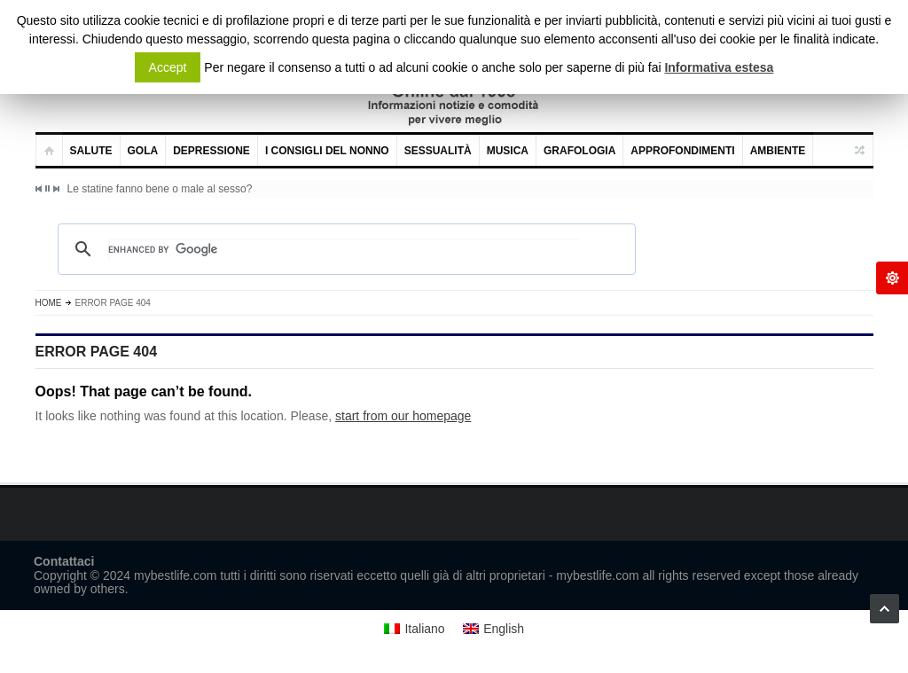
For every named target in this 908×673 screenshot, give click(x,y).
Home (48, 303)
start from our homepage (403, 416)
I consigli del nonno (327, 151)
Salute (91, 151)
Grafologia (579, 151)
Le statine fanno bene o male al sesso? (160, 189)
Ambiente (778, 151)
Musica (507, 151)
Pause (47, 188)
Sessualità (438, 151)
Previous (39, 188)
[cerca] (344, 249)
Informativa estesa (718, 67)
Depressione (211, 151)
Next (56, 188)
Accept (168, 67)
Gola (143, 151)
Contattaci (64, 561)
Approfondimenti (682, 151)
